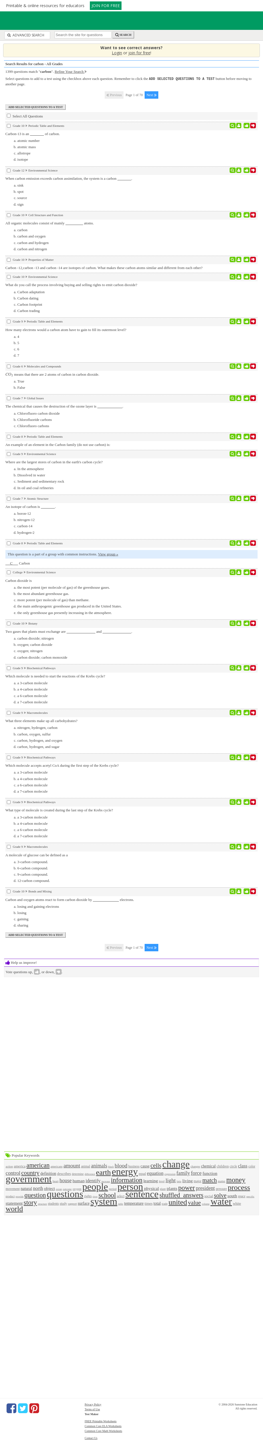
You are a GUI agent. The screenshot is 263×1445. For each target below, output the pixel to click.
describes (64, 1173)
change (176, 1164)
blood (121, 1165)
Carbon (17, 563)
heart (56, 1181)
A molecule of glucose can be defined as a (36, 855)
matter (221, 1181)
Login (117, 52)
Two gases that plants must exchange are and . (68, 631)
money (235, 1179)
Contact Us (91, 1437)
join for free (139, 52)
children (223, 1166)
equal (142, 1173)
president (205, 1188)
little (179, 1181)
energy (125, 1171)
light (170, 1180)
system (103, 1201)
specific (250, 1196)
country (30, 1172)
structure (42, 1203)
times (149, 1203)
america (19, 1166)
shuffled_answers (181, 1194)
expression (169, 1173)
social (208, 1196)
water (221, 1201)
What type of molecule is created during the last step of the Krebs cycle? (59, 810)
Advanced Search (25, 35)
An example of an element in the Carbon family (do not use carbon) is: (57, 444)
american (38, 1165)
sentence (141, 1193)
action (9, 1166)
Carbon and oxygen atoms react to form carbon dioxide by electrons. (69, 899)
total (157, 1203)
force (196, 1173)
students (53, 1203)
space (241, 1196)
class (243, 1165)
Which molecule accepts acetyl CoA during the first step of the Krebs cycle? (62, 765)
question (35, 1194)
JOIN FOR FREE (106, 5)
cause (145, 1165)
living (187, 1180)
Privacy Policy (93, 1404)
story (30, 1202)
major (197, 1181)
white (237, 1203)
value (194, 1202)
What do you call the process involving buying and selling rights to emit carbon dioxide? (71, 284)
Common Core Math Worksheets (103, 1430)
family (183, 1173)
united (178, 1202)
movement (13, 1188)
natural (26, 1188)
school (107, 1194)
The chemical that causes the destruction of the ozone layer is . (64, 406)
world (14, 1208)
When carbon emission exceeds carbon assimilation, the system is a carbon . (68, 178)
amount (71, 1165)
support (72, 1203)
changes (195, 1166)
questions (65, 1193)
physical (151, 1188)
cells (156, 1165)
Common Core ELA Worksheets (103, 1425)
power (186, 1187)
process (239, 1187)
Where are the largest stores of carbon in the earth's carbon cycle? (54, 462)
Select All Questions (25, 115)
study (63, 1203)
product (10, 1196)
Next (151, 95)
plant (163, 1188)
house (66, 1180)
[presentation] (9, 374)
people (95, 1186)
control (13, 1173)
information (126, 1179)
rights (88, 1196)
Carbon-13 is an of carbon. (32, 133)
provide (20, 1196)
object (49, 1188)
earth (103, 1172)
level (162, 1181)
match (209, 1180)
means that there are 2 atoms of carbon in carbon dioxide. (52, 374)
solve (220, 1195)
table (120, 1203)
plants (172, 1188)
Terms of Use (92, 1409)
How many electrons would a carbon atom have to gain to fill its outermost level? (65, 329)
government (29, 1178)
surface (84, 1203)
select (121, 1196)
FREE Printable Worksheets (101, 1421)
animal (85, 1166)
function (210, 1173)
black (111, 1166)
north (38, 1188)
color (251, 1166)
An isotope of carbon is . (30, 506)
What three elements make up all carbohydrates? (41, 720)
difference (90, 1173)
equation (155, 1173)
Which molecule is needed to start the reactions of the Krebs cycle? (55, 676)
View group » (108, 554)
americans (56, 1166)
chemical (208, 1165)
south (232, 1195)
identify (93, 1180)
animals (99, 1165)
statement (14, 1202)
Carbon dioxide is (18, 580)
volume (205, 1203)
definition (48, 1173)
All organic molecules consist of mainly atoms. (49, 223)
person (130, 1186)
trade (165, 1203)
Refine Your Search (71, 71)
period (113, 1188)
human (78, 1180)
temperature (133, 1203)
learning (150, 1180)
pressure (221, 1188)
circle (233, 1166)
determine (78, 1173)
